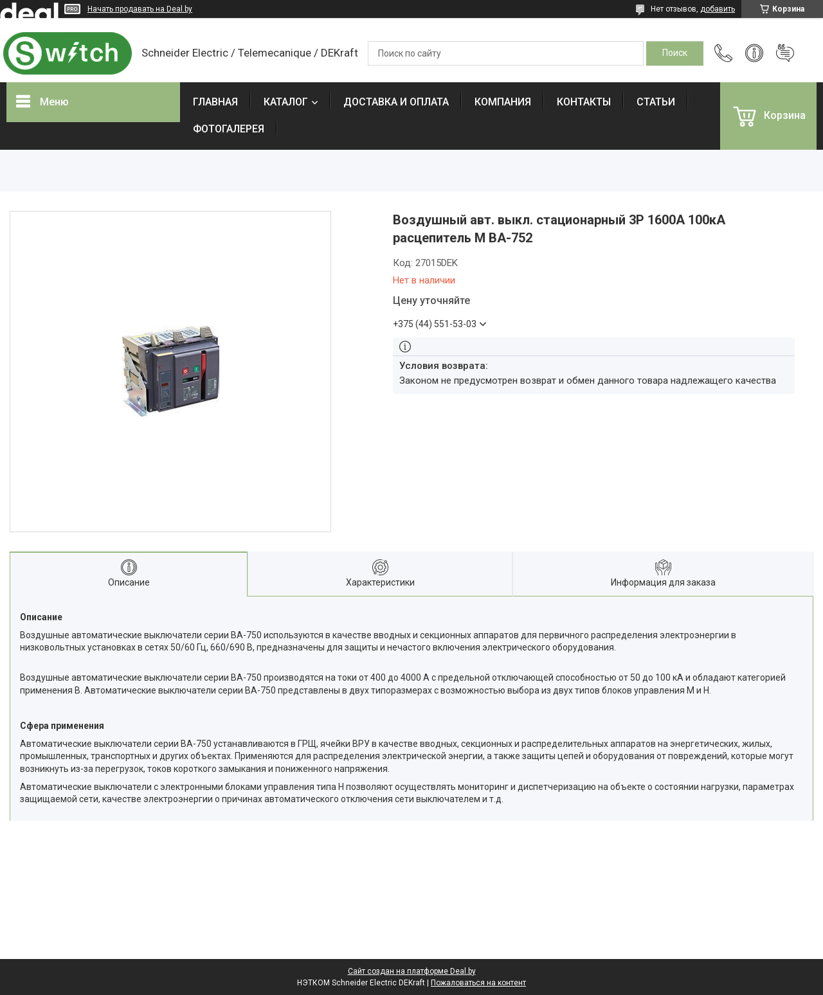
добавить (717, 8)
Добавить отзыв (785, 53)
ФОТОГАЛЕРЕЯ (228, 129)
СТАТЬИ (656, 102)
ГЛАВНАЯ (215, 102)
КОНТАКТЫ (584, 102)
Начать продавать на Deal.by (139, 8)
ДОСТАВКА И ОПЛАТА (396, 102)
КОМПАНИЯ (503, 102)
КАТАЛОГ (286, 102)
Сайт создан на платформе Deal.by (412, 971)
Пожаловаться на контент (478, 982)
